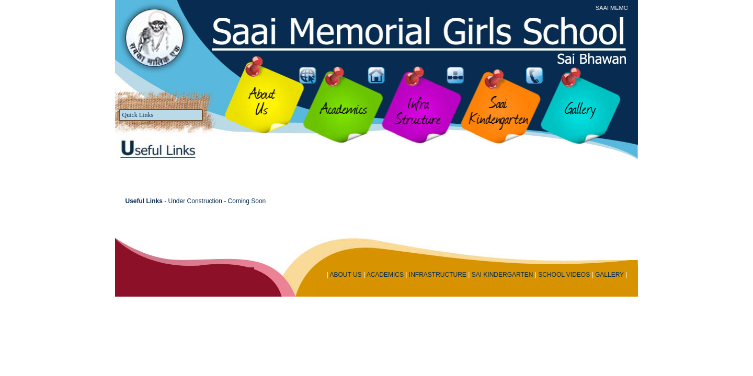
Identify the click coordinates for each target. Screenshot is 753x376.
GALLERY (609, 274)
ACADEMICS (385, 274)
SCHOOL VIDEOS (564, 274)
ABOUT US (345, 274)
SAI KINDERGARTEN (502, 274)
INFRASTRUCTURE (437, 274)
